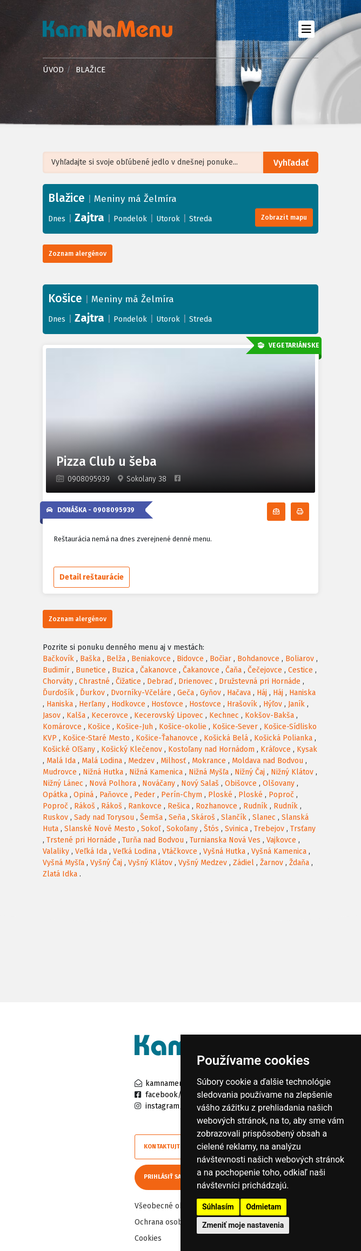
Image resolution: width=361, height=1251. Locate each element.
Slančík (233, 817)
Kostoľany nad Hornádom (211, 749)
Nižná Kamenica (156, 772)
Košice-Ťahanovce (167, 738)
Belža (115, 658)
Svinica (236, 828)
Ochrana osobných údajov (179, 1222)
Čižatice (128, 681)
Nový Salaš (200, 783)
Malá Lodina (102, 760)
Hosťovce (167, 704)
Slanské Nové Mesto (99, 828)
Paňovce (113, 794)
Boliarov (299, 658)
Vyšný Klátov (150, 862)
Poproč (281, 794)
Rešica (179, 806)
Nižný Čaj (250, 772)
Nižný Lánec (63, 783)
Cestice (300, 670)
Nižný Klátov (292, 772)
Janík (296, 704)
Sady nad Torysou (104, 817)
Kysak (307, 749)
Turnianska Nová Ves (225, 840)
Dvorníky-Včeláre (141, 692)
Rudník (255, 806)
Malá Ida (61, 760)
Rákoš (84, 806)
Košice (99, 726)
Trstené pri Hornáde (81, 840)
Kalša (75, 715)
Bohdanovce (258, 658)
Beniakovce (151, 658)
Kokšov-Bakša (269, 715)
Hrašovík (242, 704)
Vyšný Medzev (202, 862)
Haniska (302, 692)
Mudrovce (60, 772)
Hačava (239, 692)
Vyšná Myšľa (63, 862)
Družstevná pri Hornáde (259, 681)
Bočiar (220, 658)
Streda (200, 218)
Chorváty (58, 681)
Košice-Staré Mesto (96, 738)
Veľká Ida (91, 851)
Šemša (151, 817)
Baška (90, 658)
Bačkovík (58, 658)
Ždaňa (299, 862)
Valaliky (56, 851)
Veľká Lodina (134, 851)
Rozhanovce (216, 806)
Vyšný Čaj (106, 862)
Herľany (92, 704)
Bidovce (190, 658)
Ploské (220, 794)
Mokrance (209, 760)
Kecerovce (109, 715)
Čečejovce (265, 670)
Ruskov (55, 817)
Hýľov (272, 704)
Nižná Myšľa (209, 772)
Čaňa (233, 670)
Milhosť (173, 760)
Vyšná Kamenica (278, 851)
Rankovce (145, 806)
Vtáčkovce (179, 851)
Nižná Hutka (103, 772)
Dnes (56, 218)
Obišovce (241, 783)
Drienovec (195, 681)
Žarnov (271, 862)
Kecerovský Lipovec (168, 715)
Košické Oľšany (69, 749)
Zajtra (89, 217)
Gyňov (210, 692)
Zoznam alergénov (77, 253)
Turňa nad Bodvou (153, 840)
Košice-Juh (134, 726)
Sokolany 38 (146, 479)
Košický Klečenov (131, 749)
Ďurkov (92, 692)
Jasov (52, 715)
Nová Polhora (112, 783)
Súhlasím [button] (218, 1206)
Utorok (168, 218)
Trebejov (269, 828)
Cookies (148, 1238)
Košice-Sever (235, 726)
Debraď (159, 681)
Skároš (203, 817)
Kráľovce (275, 749)
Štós (211, 828)
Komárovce (62, 726)
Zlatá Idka (60, 874)
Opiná (83, 794)
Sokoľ (151, 828)
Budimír (56, 670)
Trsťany (303, 828)
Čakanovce (158, 670)
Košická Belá (226, 738)
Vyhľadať (291, 163)
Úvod (53, 69)
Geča (185, 692)
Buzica (123, 670)
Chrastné (94, 681)
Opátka (55, 794)
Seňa (177, 817)
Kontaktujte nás (170, 1146)
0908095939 (89, 479)
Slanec (264, 817)
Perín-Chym (181, 794)
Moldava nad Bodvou (267, 760)
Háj (262, 692)
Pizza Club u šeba (106, 461)
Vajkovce (281, 840)
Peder (144, 794)
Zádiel (243, 862)
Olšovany (279, 783)
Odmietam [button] (263, 1206)
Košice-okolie (182, 726)
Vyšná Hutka (224, 851)
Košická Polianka (283, 738)
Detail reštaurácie (91, 577)
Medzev (141, 760)
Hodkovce (128, 704)
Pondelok (130, 218)
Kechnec (224, 715)
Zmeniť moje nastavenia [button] (243, 1225)
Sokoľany (182, 828)
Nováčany (158, 783)
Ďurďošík (58, 692)
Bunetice (91, 670)
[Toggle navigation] (306, 29)
